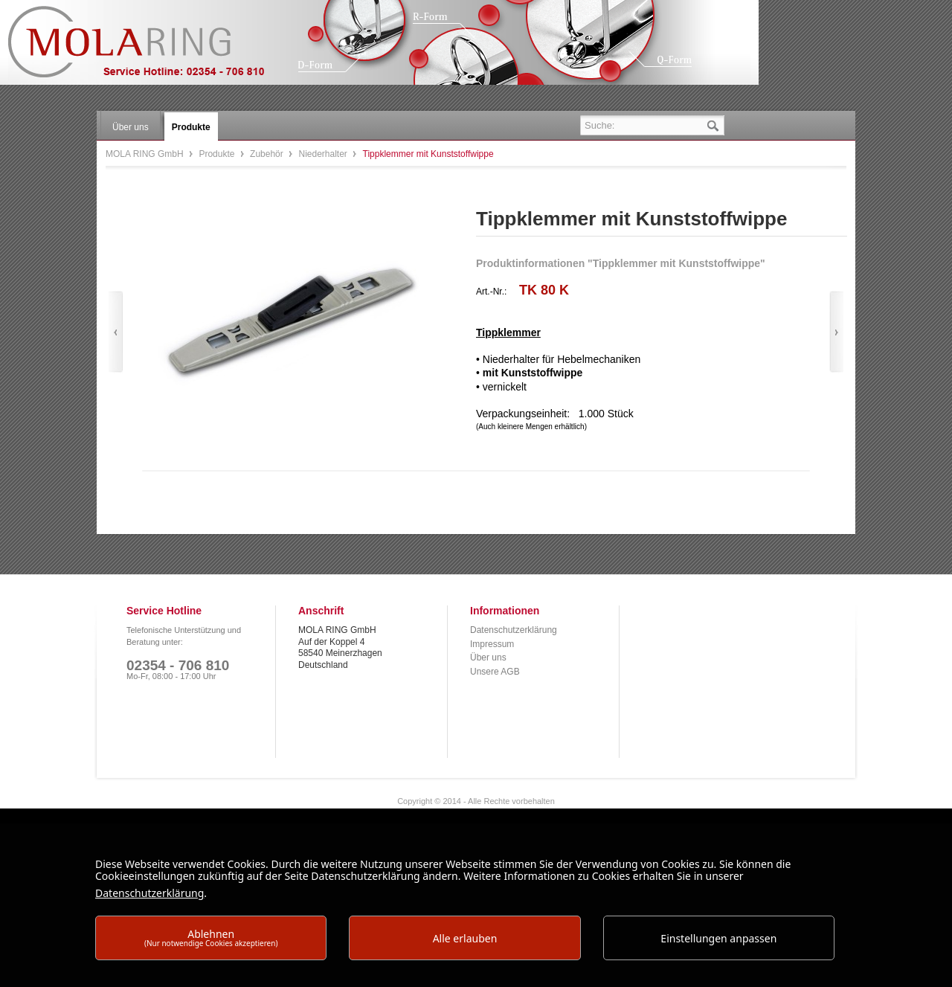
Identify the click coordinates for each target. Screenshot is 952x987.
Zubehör (268, 154)
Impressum (492, 644)
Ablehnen (211, 937)
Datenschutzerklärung (513, 630)
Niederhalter (324, 154)
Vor (836, 332)
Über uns (488, 657)
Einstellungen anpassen (718, 938)
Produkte (218, 154)
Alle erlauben (465, 938)
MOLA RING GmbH (147, 48)
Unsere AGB (495, 671)
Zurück (116, 332)
